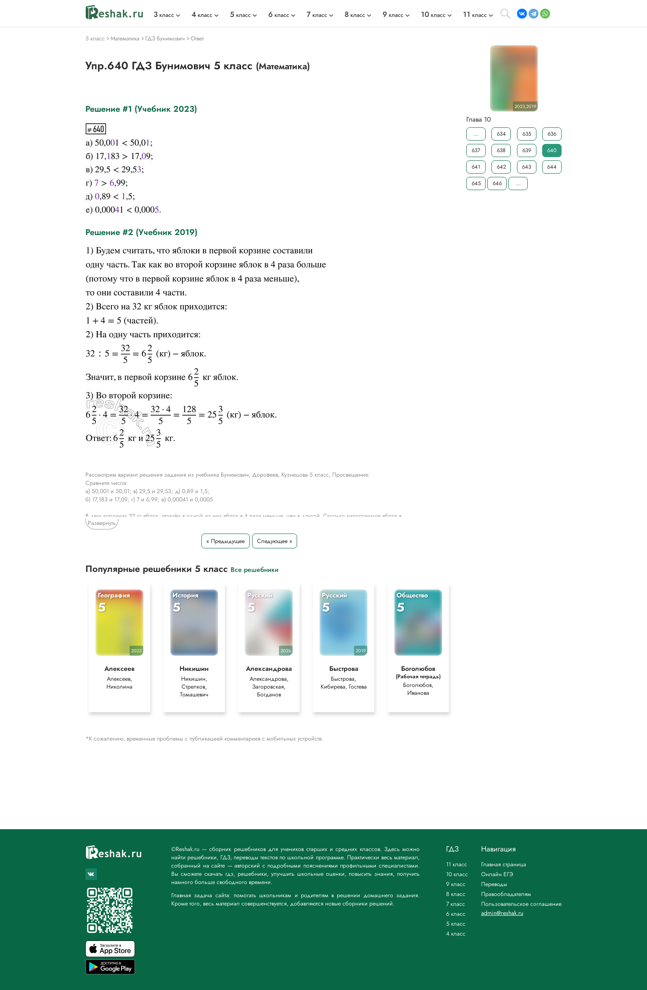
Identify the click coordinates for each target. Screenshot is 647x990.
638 (501, 150)
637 (476, 150)
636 (552, 134)
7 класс (455, 904)
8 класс (455, 894)
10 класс (457, 874)
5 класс (455, 923)
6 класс (455, 914)
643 (526, 167)
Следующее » (274, 541)
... (476, 134)
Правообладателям (506, 894)
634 (501, 134)
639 (526, 150)
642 (501, 167)
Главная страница (503, 864)
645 (476, 183)
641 (476, 167)
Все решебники (255, 569)
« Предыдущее (225, 541)
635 (526, 134)
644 (552, 167)
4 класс (455, 933)
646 (497, 183)
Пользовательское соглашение (521, 904)
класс (163, 15)
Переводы (494, 884)
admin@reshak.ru (502, 913)
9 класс (455, 884)
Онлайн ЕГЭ (497, 874)
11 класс (456, 864)
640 (552, 150)
